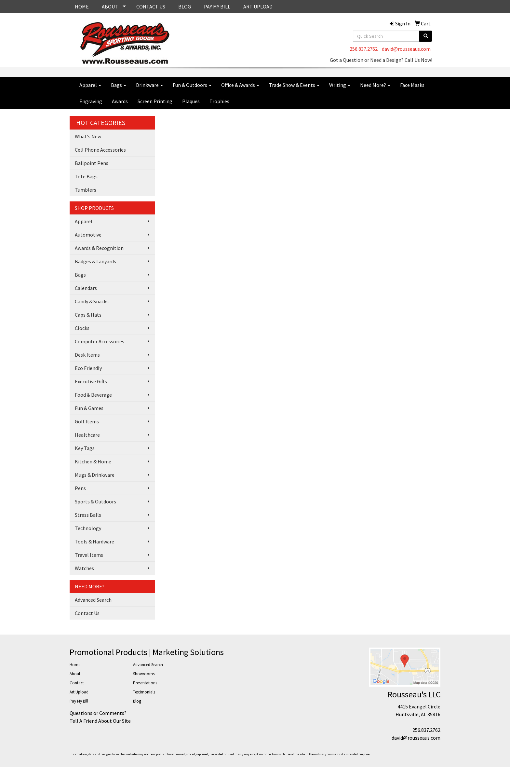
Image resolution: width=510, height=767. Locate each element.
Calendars (86, 288)
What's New (88, 136)
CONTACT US (150, 6)
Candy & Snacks (92, 301)
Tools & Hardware (94, 541)
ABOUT (110, 6)
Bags (118, 85)
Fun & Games (89, 408)
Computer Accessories (99, 341)
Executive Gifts (91, 381)
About (75, 674)
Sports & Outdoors (95, 501)
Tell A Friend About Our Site (100, 721)
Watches (84, 568)
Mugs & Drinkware (94, 475)
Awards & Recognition (99, 248)
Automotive (88, 234)
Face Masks (412, 85)
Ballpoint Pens (91, 163)
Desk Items (87, 354)
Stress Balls (88, 515)
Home (75, 664)
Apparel (90, 85)
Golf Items (87, 421)
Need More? (375, 85)
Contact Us (87, 613)
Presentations (145, 683)
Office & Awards (240, 85)
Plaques (191, 101)
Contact (77, 683)
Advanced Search (93, 599)
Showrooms (143, 674)
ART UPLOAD (258, 6)
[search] (425, 36)
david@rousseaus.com (406, 49)
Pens (80, 488)
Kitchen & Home (93, 461)
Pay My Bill (79, 701)
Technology (88, 528)
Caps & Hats (88, 314)
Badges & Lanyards (95, 261)
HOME (82, 6)
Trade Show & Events (294, 85)
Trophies (219, 101)
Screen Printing (155, 101)
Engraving (90, 101)
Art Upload (79, 692)
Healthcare (87, 434)
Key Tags (85, 448)
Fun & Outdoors (192, 85)
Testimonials (144, 692)
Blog (137, 701)
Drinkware (149, 85)
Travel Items (89, 555)
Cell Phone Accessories (100, 149)
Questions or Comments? (98, 713)
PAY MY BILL (217, 6)
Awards (120, 101)
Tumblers (85, 189)
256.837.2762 (364, 49)
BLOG (184, 6)
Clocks (82, 328)
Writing (339, 85)
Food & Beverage (93, 394)
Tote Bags (86, 176)
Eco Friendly (88, 368)
